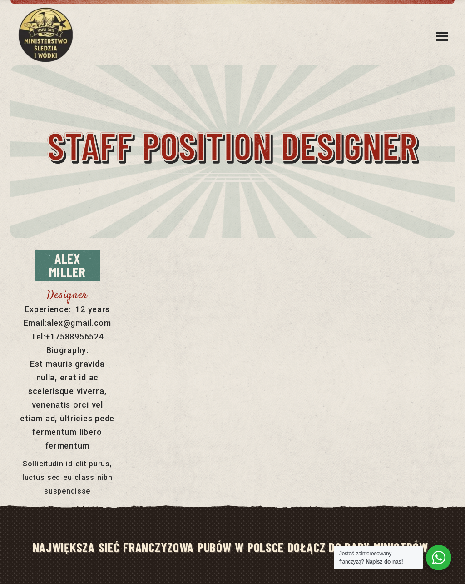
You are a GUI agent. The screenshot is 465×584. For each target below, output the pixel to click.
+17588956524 (74, 336)
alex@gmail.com (79, 323)
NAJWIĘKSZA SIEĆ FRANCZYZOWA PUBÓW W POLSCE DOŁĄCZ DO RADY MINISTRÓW (230, 547)
